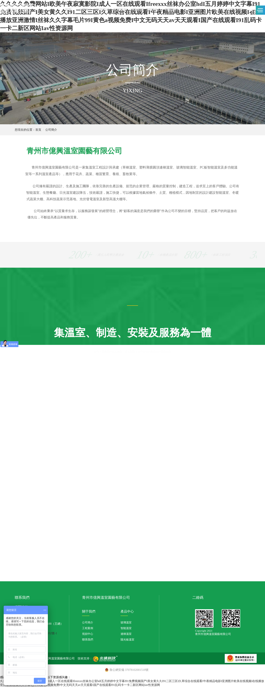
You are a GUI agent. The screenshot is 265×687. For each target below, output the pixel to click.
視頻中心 (154, 9)
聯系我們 (171, 9)
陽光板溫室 (127, 639)
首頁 (68, 9)
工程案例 (120, 9)
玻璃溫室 (126, 622)
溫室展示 (102, 9)
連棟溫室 (126, 633)
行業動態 (137, 9)
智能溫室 (126, 628)
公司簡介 (85, 9)
